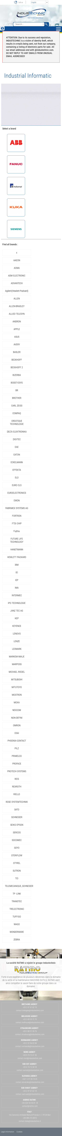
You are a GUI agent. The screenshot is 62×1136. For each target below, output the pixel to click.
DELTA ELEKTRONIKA (17, 431)
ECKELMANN (17, 462)
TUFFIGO (17, 916)
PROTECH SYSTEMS (16, 771)
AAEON (16, 260)
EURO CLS (16, 485)
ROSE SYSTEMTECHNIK (17, 801)
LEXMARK (16, 648)
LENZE (17, 641)
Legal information (7, 1132)
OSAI (16, 733)
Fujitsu (17, 531)
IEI (17, 572)
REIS (17, 778)
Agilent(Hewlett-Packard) (16, 290)
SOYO (16, 847)
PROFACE (16, 763)
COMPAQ (16, 413)
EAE (17, 447)
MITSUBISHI (16, 679)
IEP (16, 580)
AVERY (17, 344)
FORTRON (16, 515)
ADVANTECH (17, 283)
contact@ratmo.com (30, 1106)
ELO (17, 477)
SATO (16, 809)
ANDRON (17, 321)
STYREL (16, 863)
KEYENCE (16, 626)
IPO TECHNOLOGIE (16, 603)
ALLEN (17, 298)
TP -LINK (17, 893)
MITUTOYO (17, 687)
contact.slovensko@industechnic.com (30, 1082)
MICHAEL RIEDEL (17, 671)
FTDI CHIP (17, 523)
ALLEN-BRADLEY (16, 306)
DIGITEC (17, 439)
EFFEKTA (16, 469)
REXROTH (16, 786)
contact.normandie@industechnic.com (29, 1046)
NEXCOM (16, 710)
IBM (17, 564)
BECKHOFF (16, 359)
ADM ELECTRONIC (16, 275)
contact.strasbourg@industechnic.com (29, 1034)
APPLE (17, 329)
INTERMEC (17, 595)
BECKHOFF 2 (17, 367)
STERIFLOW (16, 855)
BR (16, 390)
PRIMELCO (17, 756)
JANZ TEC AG (16, 610)
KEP (17, 618)
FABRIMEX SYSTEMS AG (16, 508)
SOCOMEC (17, 840)
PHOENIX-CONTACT (17, 740)
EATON (17, 454)
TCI (16, 878)
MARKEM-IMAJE (16, 656)
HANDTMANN (16, 549)
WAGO (17, 924)
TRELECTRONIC (16, 909)
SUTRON (17, 870)
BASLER (16, 352)
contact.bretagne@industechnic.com (30, 1010)
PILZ (17, 748)
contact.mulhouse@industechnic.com (30, 1022)
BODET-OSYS (17, 382)
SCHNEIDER (16, 817)
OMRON (16, 725)
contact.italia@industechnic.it (30, 1121)
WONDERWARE (17, 931)
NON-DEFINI (16, 717)
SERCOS (17, 832)
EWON (17, 500)
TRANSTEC (17, 901)
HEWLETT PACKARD (16, 557)
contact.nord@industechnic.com (30, 1058)
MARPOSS (17, 664)
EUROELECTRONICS (16, 492)
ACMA (17, 267)
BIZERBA (17, 375)
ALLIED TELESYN (17, 313)
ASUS (16, 336)
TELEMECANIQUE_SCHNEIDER (19, 886)
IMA (17, 587)
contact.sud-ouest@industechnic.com (30, 1094)
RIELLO (16, 794)
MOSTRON (17, 694)
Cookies (19, 1132)
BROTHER (16, 398)
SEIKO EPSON (16, 824)
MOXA (17, 702)
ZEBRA (17, 939)
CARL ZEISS (16, 405)
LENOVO (17, 633)
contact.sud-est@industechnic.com (30, 1070)
